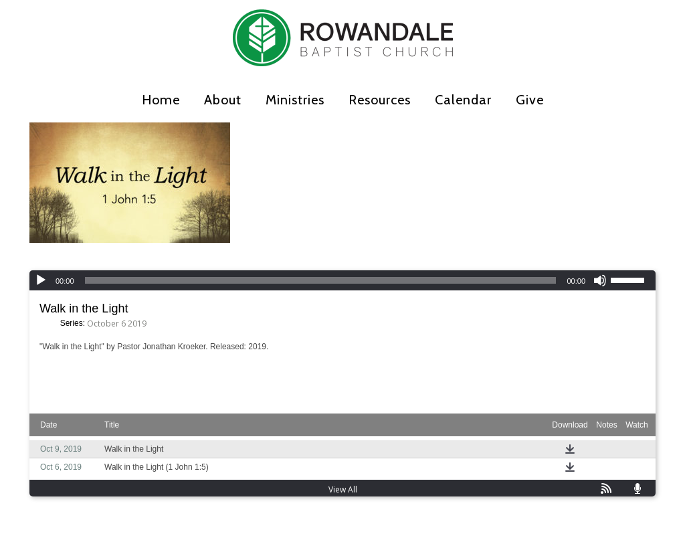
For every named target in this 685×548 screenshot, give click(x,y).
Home (161, 100)
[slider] (321, 280)
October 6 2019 (116, 323)
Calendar (463, 100)
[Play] (40, 280)
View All (342, 489)
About (222, 100)
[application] (342, 280)
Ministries (295, 100)
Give (530, 100)
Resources (380, 100)
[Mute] (600, 280)
